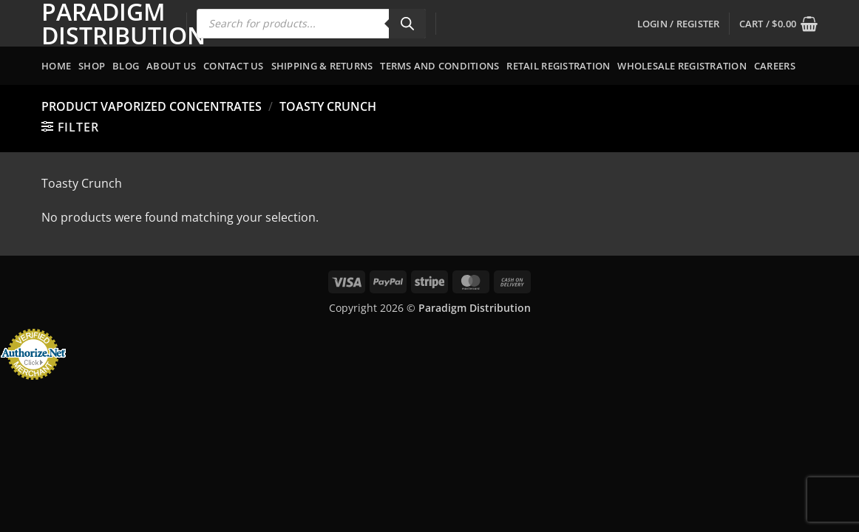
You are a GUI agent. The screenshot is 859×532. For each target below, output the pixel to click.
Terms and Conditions (439, 65)
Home (56, 65)
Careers (774, 65)
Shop (91, 65)
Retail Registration (558, 65)
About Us (171, 65)
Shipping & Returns (322, 65)
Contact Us (233, 65)
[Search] (407, 23)
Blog (125, 65)
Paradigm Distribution (102, 23)
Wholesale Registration (682, 65)
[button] (678, 23)
